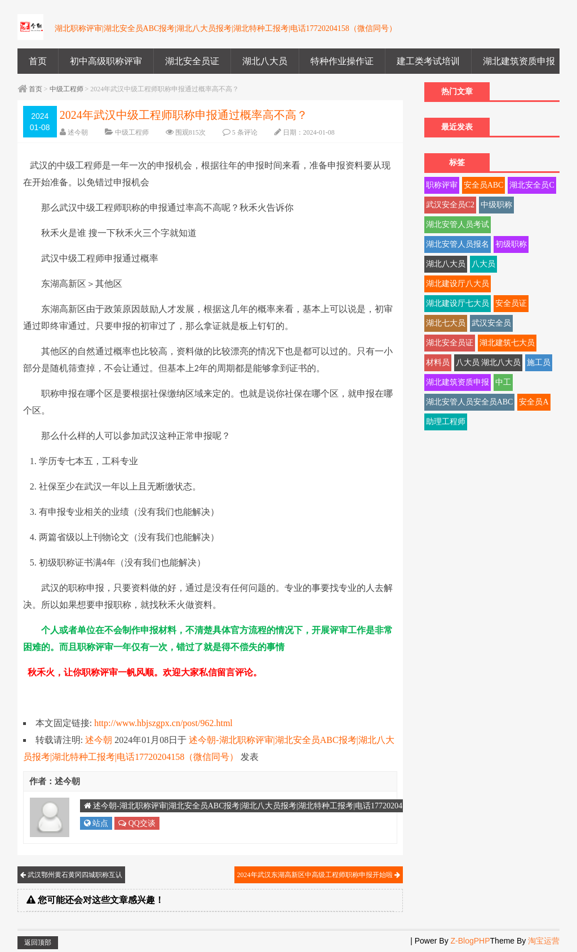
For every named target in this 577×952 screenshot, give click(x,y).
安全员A (533, 402)
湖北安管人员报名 (457, 244)
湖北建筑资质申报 (519, 61)
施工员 (539, 362)
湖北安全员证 (192, 61)
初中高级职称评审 (106, 61)
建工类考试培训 (428, 61)
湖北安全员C (531, 185)
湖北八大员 (264, 61)
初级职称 (511, 244)
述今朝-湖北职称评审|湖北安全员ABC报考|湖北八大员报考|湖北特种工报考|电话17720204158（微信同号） (272, 806)
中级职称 (496, 205)
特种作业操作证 (342, 61)
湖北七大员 (445, 323)
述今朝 (78, 132)
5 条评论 (245, 132)
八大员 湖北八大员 (488, 362)
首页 (38, 61)
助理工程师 (445, 421)
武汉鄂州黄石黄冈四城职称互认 (71, 875)
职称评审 (442, 185)
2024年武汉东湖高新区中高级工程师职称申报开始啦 (318, 875)
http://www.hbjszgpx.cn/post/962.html (163, 723)
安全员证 (511, 303)
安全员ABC (484, 185)
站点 (96, 823)
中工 (503, 382)
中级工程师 (66, 89)
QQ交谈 (137, 823)
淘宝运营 (544, 940)
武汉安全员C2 (450, 205)
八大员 (483, 264)
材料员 (438, 362)
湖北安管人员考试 (457, 224)
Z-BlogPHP (470, 940)
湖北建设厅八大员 (457, 283)
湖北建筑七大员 (507, 343)
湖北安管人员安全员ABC (469, 402)
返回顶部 (37, 942)
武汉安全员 (491, 323)
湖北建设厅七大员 (457, 303)
